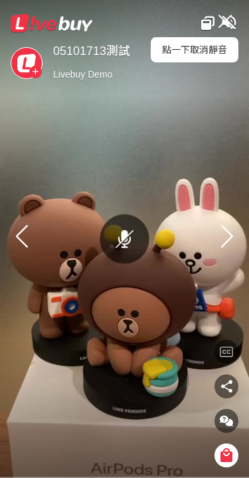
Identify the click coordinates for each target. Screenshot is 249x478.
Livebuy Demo (83, 74)
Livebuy (52, 23)
